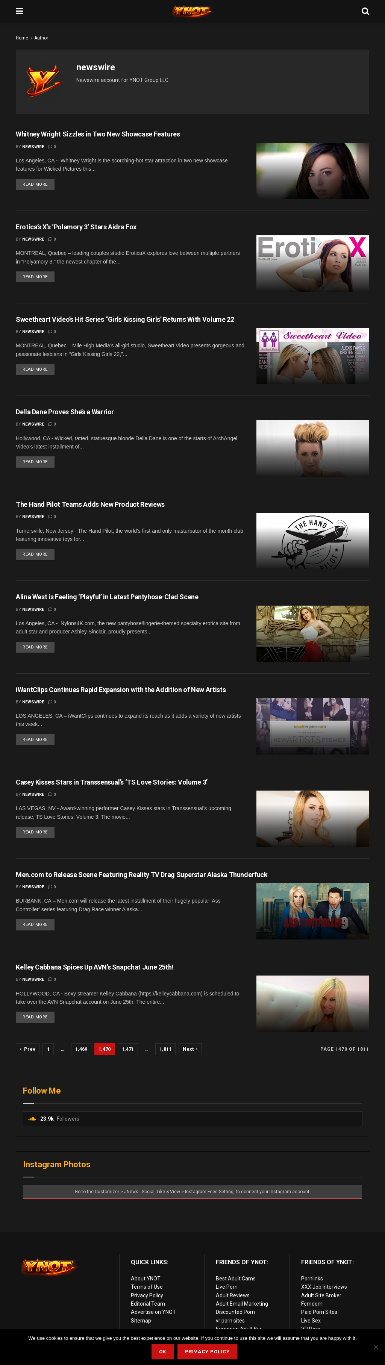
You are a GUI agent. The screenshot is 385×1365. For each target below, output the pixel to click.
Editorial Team (148, 1304)
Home (22, 38)
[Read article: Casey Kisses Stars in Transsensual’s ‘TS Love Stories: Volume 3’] (312, 819)
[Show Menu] (19, 11)
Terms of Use (147, 1287)
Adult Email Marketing (242, 1304)
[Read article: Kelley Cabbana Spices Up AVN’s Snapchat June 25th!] (312, 1004)
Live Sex (311, 1321)
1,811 (165, 1049)
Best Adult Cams (236, 1279)
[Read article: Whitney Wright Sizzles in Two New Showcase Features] (312, 171)
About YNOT (146, 1279)
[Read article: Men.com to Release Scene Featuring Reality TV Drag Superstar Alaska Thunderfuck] (312, 911)
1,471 (128, 1049)
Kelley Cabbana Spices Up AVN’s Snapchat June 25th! (94, 967)
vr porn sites (230, 1321)
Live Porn (227, 1287)
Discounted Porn (235, 1312)
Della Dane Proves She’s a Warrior (65, 412)
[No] (375, 1347)
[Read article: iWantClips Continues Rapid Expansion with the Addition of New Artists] (312, 726)
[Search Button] (365, 11)
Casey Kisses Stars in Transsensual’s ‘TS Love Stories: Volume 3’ (112, 782)
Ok (162, 1351)
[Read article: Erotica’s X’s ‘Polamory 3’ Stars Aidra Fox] (312, 263)
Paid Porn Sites (319, 1312)
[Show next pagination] (190, 1049)
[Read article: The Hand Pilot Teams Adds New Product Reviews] (312, 541)
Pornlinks (312, 1279)
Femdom (312, 1304)
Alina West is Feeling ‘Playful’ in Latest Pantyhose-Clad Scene (107, 597)
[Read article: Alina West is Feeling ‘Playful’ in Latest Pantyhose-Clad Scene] (312, 634)
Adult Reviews (233, 1295)
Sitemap (141, 1321)
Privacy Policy (147, 1295)
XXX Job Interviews (324, 1287)
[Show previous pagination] (27, 1049)
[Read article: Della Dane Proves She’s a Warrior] (312, 448)
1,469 (81, 1049)
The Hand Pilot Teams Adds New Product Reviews (90, 504)
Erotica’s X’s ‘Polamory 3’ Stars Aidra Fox (76, 227)
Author (41, 38)
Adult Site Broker (321, 1295)
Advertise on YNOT (153, 1312)
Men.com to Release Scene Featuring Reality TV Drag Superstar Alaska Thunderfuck (142, 875)
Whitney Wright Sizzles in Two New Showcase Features (98, 134)
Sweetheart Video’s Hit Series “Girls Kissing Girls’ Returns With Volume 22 (125, 319)
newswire (33, 146)
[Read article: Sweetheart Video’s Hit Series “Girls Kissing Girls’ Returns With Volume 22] (312, 356)
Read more (39, 183)
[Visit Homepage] (192, 11)
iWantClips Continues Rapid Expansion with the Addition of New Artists (121, 690)
